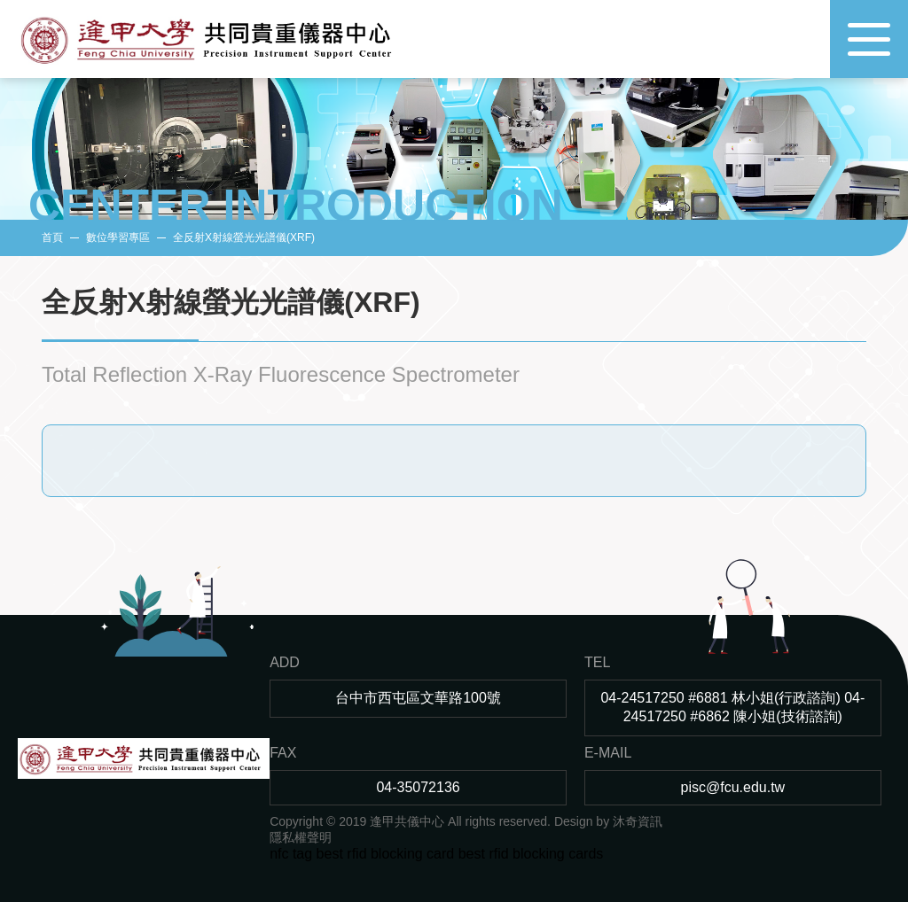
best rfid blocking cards (531, 853)
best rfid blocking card (386, 853)
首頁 (52, 237)
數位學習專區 (118, 237)
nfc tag (291, 853)
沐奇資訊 (637, 821)
